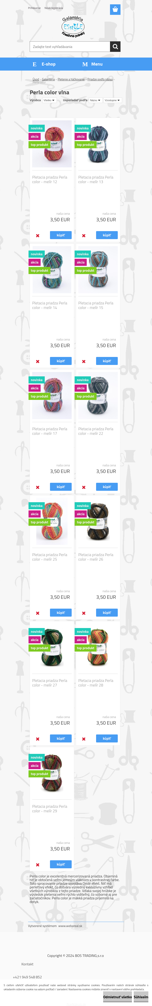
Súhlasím (141, 997)
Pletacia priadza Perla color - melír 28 (95, 682)
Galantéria (48, 79)
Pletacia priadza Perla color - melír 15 (95, 305)
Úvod (36, 79)
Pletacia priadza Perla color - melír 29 (49, 808)
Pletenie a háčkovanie (71, 79)
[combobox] (96, 100)
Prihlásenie (34, 8)
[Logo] (73, 26)
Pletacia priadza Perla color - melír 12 (49, 179)
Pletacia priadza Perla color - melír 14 (49, 305)
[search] (115, 46)
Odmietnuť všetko (117, 997)
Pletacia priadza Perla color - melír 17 (49, 431)
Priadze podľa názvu (100, 79)
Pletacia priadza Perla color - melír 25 (49, 557)
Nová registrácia (54, 8)
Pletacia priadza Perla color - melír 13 (95, 179)
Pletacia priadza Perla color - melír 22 (95, 431)
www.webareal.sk (70, 925)
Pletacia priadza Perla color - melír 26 (95, 557)
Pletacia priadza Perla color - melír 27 (49, 682)
